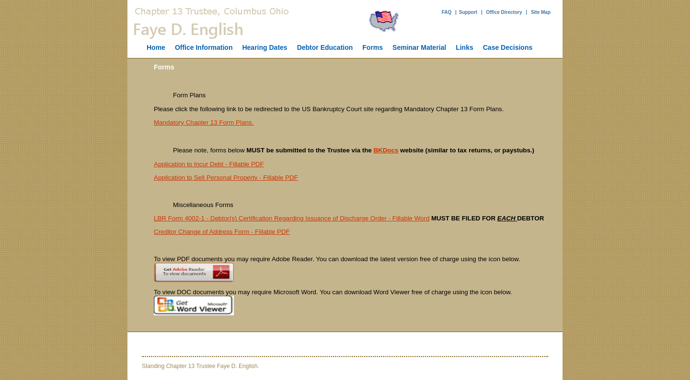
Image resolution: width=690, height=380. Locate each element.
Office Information (204, 47)
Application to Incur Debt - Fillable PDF (209, 164)
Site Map (541, 12)
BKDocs (385, 150)
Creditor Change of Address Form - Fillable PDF (222, 231)
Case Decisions (508, 47)
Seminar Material (419, 47)
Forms (372, 47)
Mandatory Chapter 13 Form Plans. (203, 122)
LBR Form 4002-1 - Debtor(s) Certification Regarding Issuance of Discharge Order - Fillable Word (291, 218)
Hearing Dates (264, 47)
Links (464, 47)
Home (156, 47)
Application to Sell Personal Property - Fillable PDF (226, 177)
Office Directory (504, 12)
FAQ (447, 12)
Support (468, 12)
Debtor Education (325, 47)
